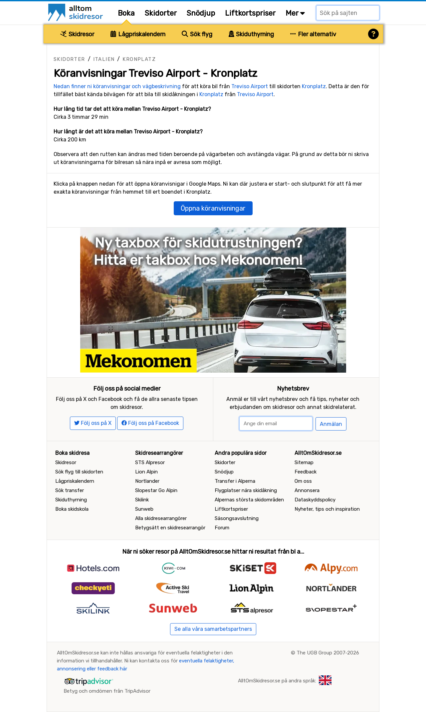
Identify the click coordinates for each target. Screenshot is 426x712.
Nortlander (147, 481)
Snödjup (201, 13)
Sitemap (304, 462)
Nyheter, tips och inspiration (327, 509)
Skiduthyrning (251, 34)
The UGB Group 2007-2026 (328, 653)
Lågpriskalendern (137, 34)
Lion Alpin (146, 472)
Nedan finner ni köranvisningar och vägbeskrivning (117, 86)
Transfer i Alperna (235, 481)
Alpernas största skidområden (249, 500)
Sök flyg (197, 34)
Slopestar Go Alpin (156, 490)
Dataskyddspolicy (315, 500)
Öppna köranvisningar (213, 208)
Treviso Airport (249, 86)
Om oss (303, 481)
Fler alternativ (313, 34)
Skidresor (77, 34)
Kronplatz (139, 59)
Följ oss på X (92, 423)
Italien (104, 59)
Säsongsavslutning (237, 518)
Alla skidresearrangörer (161, 518)
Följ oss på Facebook (150, 423)
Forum (222, 528)
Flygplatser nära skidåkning (246, 490)
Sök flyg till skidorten (79, 472)
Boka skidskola (72, 509)
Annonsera (307, 490)
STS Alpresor (150, 462)
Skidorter (161, 13)
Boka (126, 13)
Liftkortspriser (250, 13)
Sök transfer (69, 490)
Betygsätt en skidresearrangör (170, 528)
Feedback (306, 472)
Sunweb (144, 509)
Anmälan (331, 424)
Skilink (142, 500)
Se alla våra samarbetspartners (213, 629)
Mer (295, 13)
